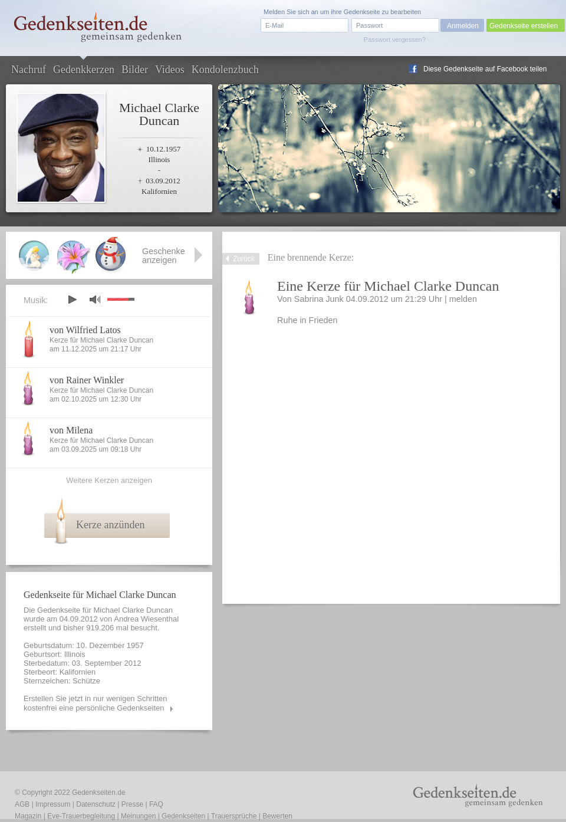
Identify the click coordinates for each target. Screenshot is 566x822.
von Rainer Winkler (87, 380)
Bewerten (277, 816)
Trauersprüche (234, 816)
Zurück (244, 259)
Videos (170, 69)
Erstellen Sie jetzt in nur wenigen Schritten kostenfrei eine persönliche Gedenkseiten (95, 703)
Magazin (28, 816)
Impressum (52, 804)
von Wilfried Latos (85, 330)
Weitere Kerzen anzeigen (109, 480)
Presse (132, 804)
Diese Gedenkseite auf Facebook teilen (485, 69)
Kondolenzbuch (225, 69)
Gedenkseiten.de (99, 792)
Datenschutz (96, 804)
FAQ (156, 804)
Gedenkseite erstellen (523, 26)
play (72, 299)
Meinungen (138, 816)
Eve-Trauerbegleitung (81, 816)
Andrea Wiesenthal (146, 618)
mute (95, 299)
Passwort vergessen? (395, 39)
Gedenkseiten (183, 816)
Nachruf (28, 69)
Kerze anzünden (110, 525)
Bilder (134, 69)
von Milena (71, 430)
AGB (22, 804)
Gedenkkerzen (83, 69)
